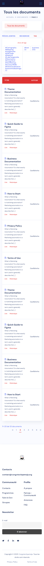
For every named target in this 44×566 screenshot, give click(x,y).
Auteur (34, 81)
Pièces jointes (8, 36)
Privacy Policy (14, 226)
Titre (7, 80)
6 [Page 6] (36, 430)
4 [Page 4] (28, 430)
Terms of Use (14, 258)
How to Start (13, 194)
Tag (35, 36)
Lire (6, 113)
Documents (22, 17)
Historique (13, 113)
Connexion (40, 3)
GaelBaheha (34, 101)
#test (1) (26, 49)
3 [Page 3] (24, 430)
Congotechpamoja (26, 554)
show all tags (22, 42)
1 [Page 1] (16, 430)
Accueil (10, 17)
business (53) (35, 49)
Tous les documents (16, 25)
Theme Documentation (13, 91)
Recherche (24, 36)
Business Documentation (13, 160)
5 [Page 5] (32, 430)
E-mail (4, 520)
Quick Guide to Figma (14, 125)
